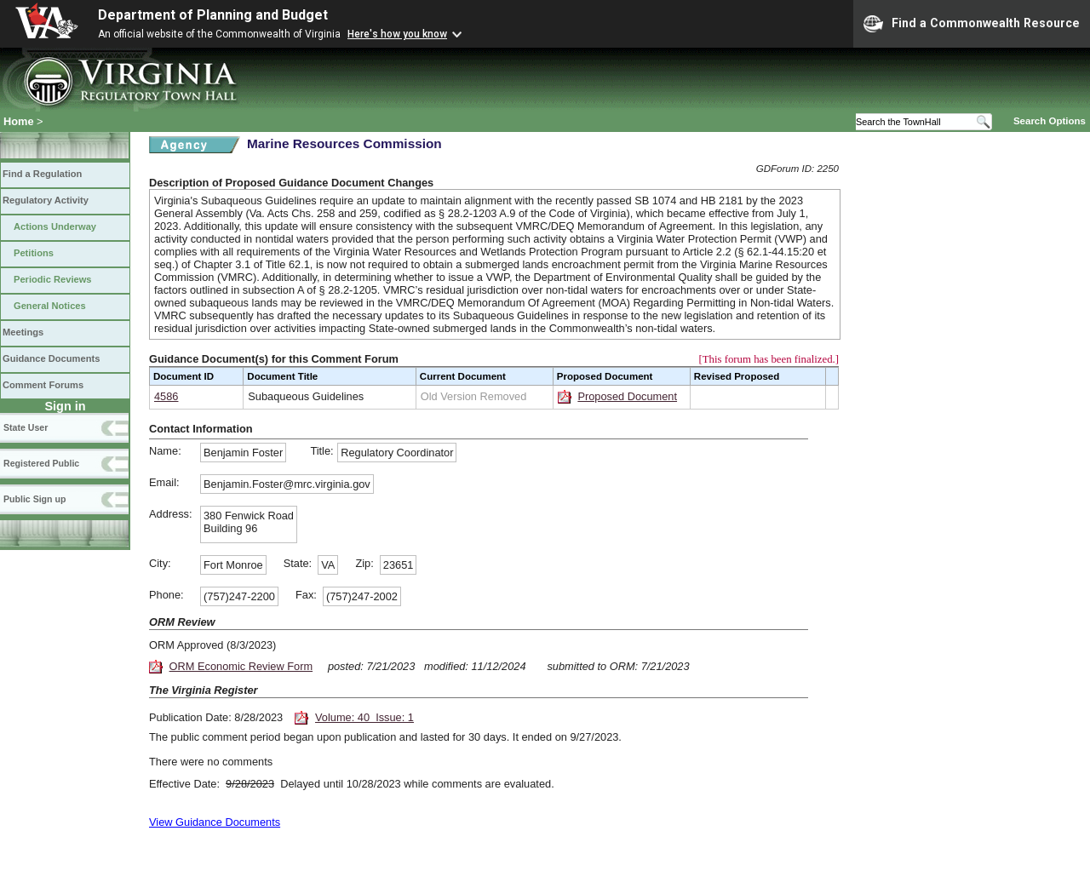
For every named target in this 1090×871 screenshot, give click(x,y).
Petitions (34, 253)
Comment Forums (43, 385)
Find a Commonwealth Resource (971, 23)
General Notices (50, 306)
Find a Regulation (42, 174)
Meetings (23, 332)
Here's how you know (397, 34)
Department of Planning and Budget (213, 15)
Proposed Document (627, 396)
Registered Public (41, 463)
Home (18, 121)
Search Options (1049, 121)
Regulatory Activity (46, 200)
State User (25, 427)
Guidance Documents (51, 358)
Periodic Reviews (53, 279)
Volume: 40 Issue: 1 (364, 717)
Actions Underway (55, 226)
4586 (166, 396)
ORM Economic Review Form (241, 666)
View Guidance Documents (214, 822)
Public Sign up (34, 499)
